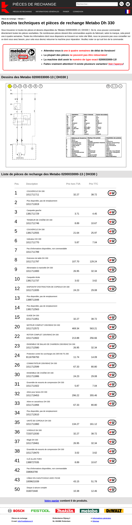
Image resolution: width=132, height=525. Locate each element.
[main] (66, 260)
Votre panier (51, 500)
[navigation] (62, 11)
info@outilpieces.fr (25, 521)
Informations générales (102, 518)
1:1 (114, 86)
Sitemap (96, 521)
